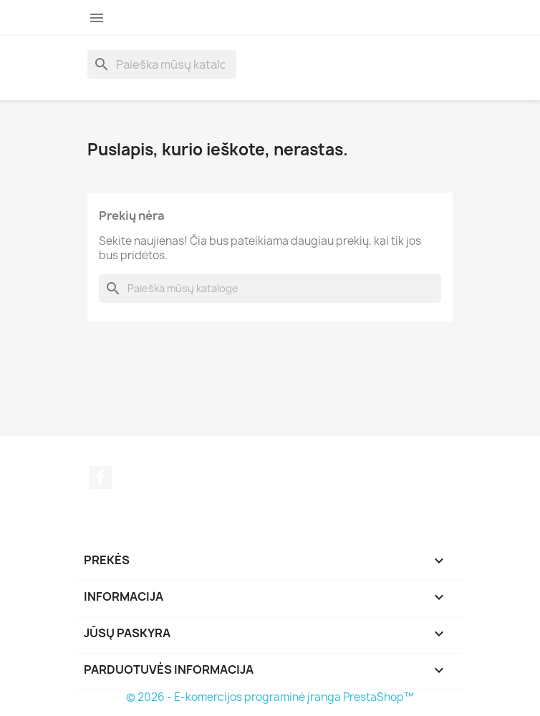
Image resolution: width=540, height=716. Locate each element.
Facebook (100, 477)
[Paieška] (161, 64)
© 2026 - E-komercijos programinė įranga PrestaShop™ (270, 697)
